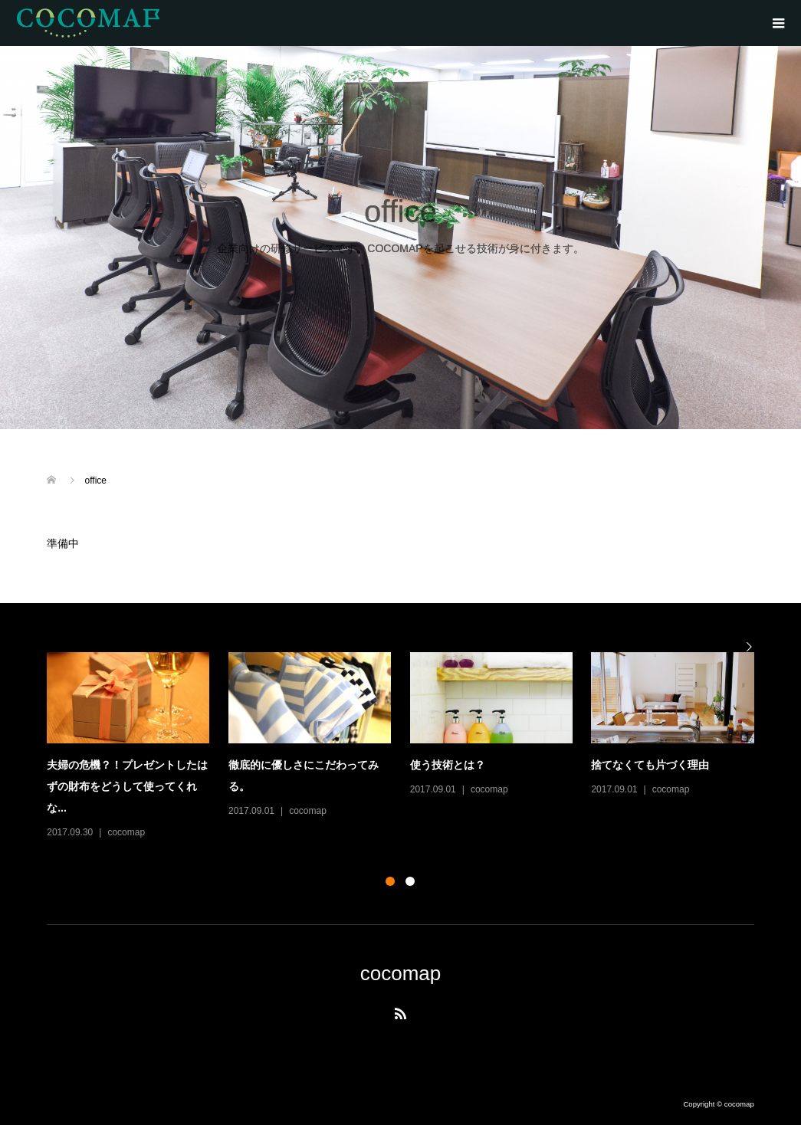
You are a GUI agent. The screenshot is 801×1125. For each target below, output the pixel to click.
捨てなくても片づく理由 (650, 765)
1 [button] (390, 881)
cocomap (126, 832)
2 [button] (410, 881)
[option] (410, 746)
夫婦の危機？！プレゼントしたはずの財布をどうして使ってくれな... (127, 786)
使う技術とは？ (447, 765)
